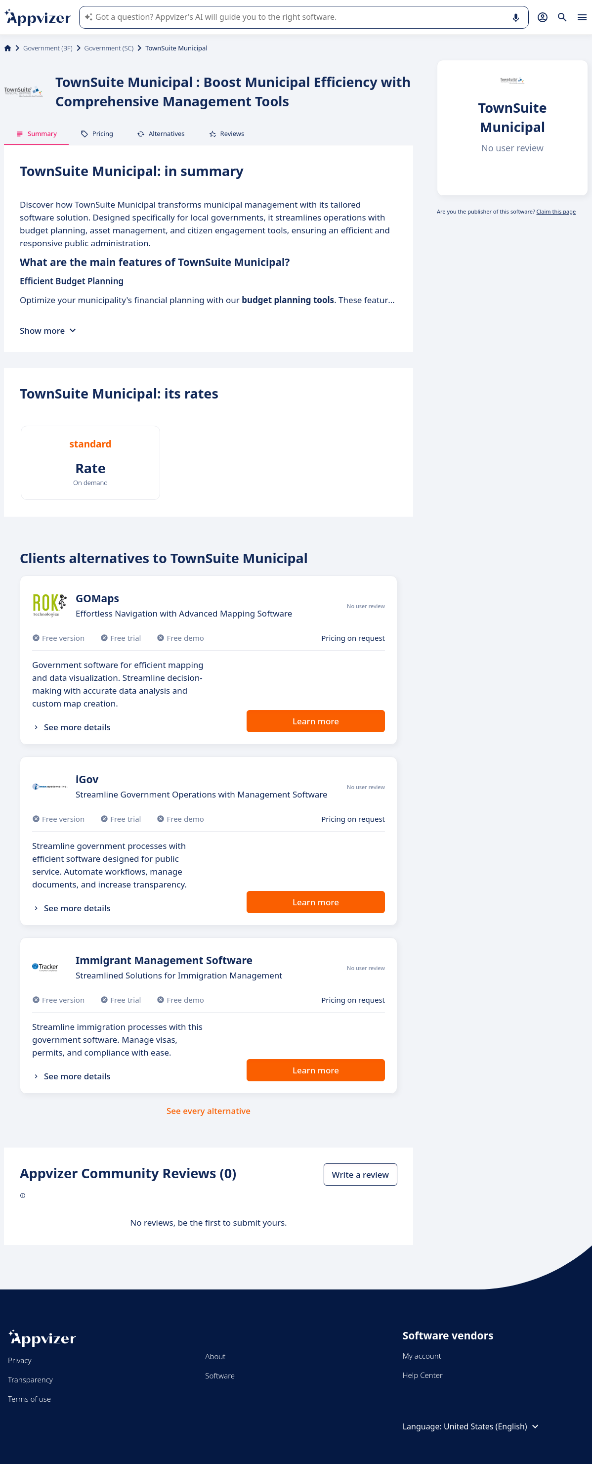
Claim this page (556, 211)
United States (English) (492, 1426)
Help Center (423, 1375)
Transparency (30, 1379)
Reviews (227, 133)
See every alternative (209, 1111)
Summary (36, 133)
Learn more (316, 721)
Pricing (97, 133)
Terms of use (29, 1399)
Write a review (360, 1174)
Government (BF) (48, 48)
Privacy (19, 1360)
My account (422, 1356)
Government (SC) (109, 48)
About (215, 1356)
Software (220, 1375)
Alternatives (161, 133)
